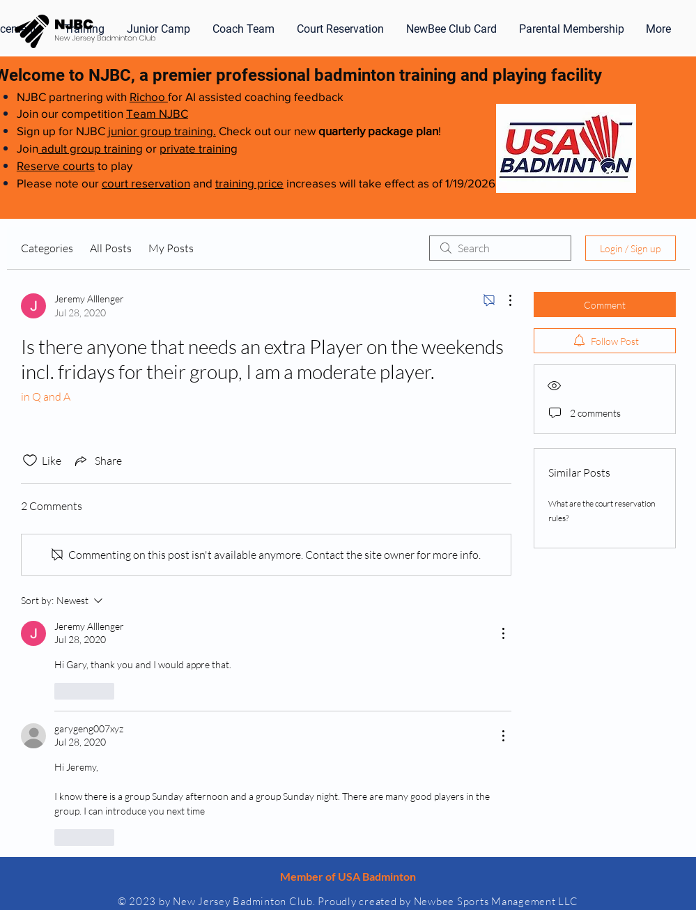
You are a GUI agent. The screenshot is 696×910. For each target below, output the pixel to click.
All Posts (111, 248)
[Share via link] (97, 460)
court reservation (146, 183)
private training (199, 148)
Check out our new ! (328, 130)
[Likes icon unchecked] (30, 460)
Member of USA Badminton (348, 876)
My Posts (171, 248)
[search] (500, 248)
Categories (47, 248)
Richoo (149, 96)
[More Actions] (503, 300)
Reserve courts (56, 165)
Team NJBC (157, 113)
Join (27, 148)
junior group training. (162, 130)
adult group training (90, 148)
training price (249, 183)
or (151, 148)
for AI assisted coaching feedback (255, 96)
